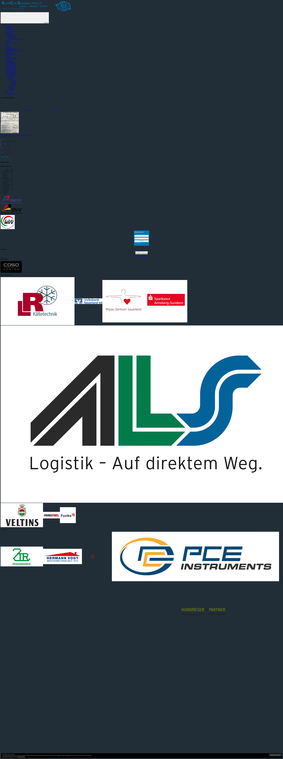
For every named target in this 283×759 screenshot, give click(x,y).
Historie (8, 30)
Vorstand (8, 40)
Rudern (5, 45)
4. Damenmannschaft (11, 69)
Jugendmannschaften (11, 64)
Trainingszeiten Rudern (11, 49)
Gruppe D (14, 85)
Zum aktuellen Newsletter (141, 256)
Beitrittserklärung (13, 35)
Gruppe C (14, 83)
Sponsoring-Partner (10, 31)
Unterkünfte (12, 88)
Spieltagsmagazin (10, 62)
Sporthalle (11, 90)
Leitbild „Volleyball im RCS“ (13, 58)
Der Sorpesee (9, 27)
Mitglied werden (10, 34)
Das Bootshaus (9, 29)
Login (7, 44)
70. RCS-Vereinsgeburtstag (11, 141)
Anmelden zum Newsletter (141, 253)
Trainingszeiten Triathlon (12, 94)
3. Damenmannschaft (11, 68)
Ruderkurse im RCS (10, 53)
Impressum (8, 41)
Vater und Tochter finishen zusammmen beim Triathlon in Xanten (15, 135)
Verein (4, 25)
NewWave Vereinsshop (11, 54)
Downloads (8, 32)
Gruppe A (14, 81)
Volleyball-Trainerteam (11, 63)
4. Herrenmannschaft (11, 74)
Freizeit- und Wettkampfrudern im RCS (15, 50)
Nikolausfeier (8, 149)
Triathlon (5, 91)
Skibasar (7, 145)
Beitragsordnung (13, 36)
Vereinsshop (9, 59)
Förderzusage (12, 37)
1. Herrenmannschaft (11, 71)
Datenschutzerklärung (11, 43)
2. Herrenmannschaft (11, 72)
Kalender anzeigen (5, 157)
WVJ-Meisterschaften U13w (12, 76)
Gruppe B (14, 82)
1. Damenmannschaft (11, 65)
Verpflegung (12, 87)
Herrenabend (8, 154)
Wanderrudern (9, 51)
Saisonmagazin (9, 60)
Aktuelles (8, 46)
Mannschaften (12, 79)
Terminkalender (9, 26)
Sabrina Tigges (55, 110)
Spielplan (11, 86)
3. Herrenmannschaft (11, 73)
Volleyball (5, 55)
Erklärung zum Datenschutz (15, 39)
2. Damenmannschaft (11, 67)
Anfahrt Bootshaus (10, 48)
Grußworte (11, 78)
